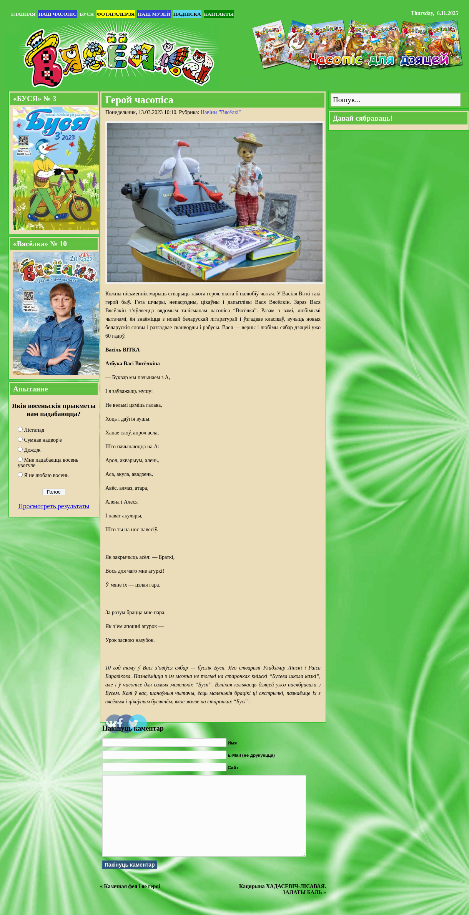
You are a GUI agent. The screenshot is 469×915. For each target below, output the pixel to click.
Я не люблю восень (46, 475)
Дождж (32, 450)
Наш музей (154, 14)
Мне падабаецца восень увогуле (48, 462)
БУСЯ (86, 14)
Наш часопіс (57, 14)
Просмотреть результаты (53, 506)
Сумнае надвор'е (43, 440)
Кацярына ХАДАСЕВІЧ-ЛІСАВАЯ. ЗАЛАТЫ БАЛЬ (282, 889)
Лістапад (34, 430)
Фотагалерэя (116, 14)
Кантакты (219, 14)
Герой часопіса (139, 100)
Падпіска (187, 14)
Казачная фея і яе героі (132, 886)
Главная (23, 14)
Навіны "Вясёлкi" (221, 112)
